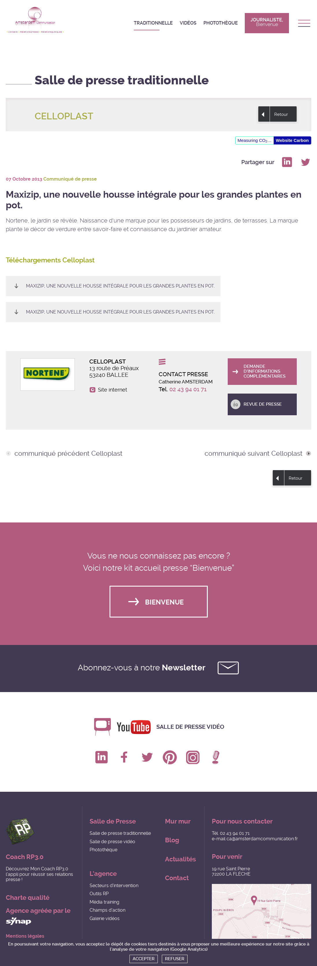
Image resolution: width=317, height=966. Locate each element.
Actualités (180, 859)
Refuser (174, 958)
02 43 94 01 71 (188, 389)
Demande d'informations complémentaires (265, 371)
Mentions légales (25, 936)
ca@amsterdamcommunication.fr (262, 838)
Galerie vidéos (105, 918)
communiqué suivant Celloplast (254, 453)
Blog (172, 840)
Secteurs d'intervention (114, 885)
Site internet (112, 390)
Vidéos (188, 23)
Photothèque (220, 23)
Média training (104, 902)
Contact (177, 878)
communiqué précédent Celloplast (68, 453)
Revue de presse (263, 404)
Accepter (144, 958)
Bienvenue (164, 602)
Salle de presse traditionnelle (120, 833)
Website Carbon (292, 140)
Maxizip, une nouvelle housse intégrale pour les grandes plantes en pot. (120, 286)
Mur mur (178, 821)
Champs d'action (107, 910)
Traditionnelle (153, 23)
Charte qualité (27, 897)
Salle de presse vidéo (190, 727)
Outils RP (99, 893)
